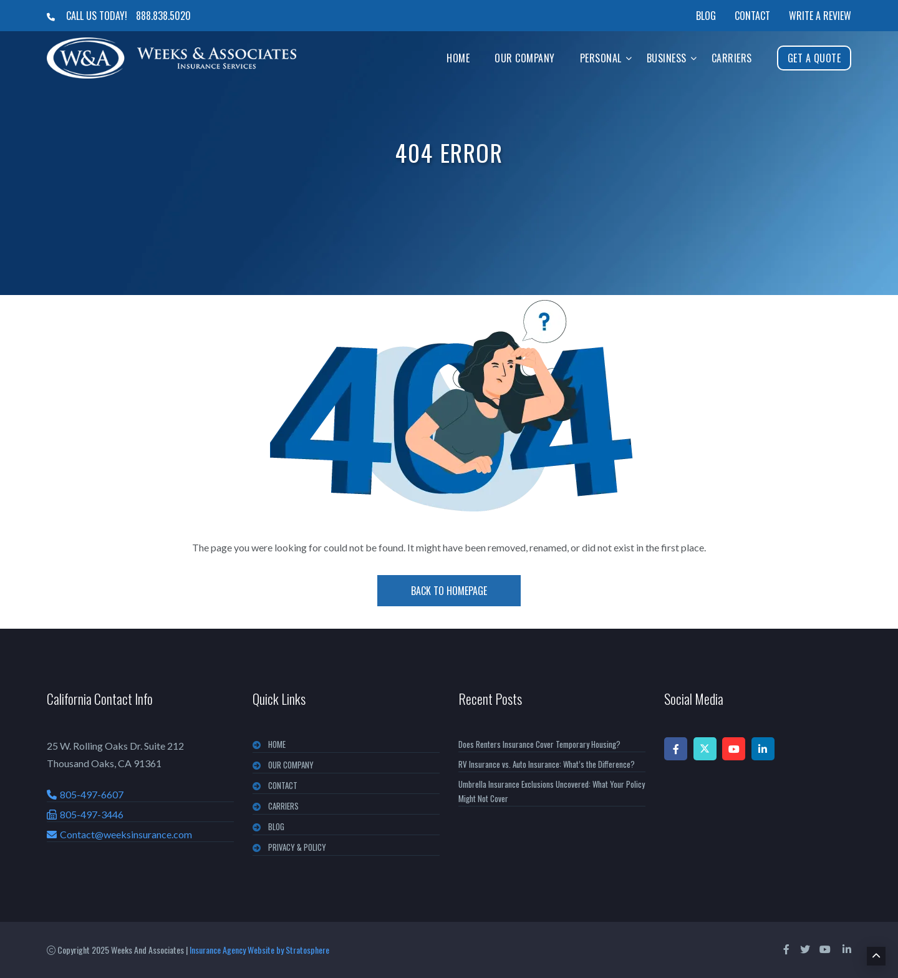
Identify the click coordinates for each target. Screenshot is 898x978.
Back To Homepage (449, 590)
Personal (601, 58)
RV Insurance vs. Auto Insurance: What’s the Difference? (546, 764)
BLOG (276, 826)
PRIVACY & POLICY (297, 847)
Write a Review (820, 15)
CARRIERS (283, 806)
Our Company (525, 58)
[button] (629, 57)
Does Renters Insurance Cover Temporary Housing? (539, 744)
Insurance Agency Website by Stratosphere (259, 949)
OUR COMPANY (291, 764)
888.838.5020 (163, 15)
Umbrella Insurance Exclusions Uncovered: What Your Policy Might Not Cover (551, 791)
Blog (706, 15)
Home (458, 58)
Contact (752, 15)
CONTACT (282, 785)
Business (667, 58)
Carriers (732, 58)
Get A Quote (814, 58)
